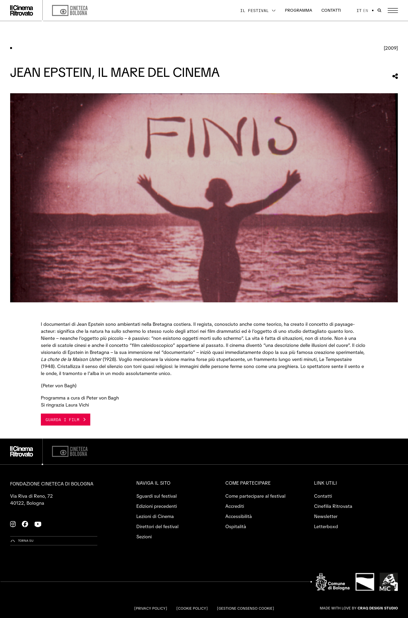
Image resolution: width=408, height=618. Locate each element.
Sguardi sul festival (156, 496)
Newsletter (325, 516)
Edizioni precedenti (156, 506)
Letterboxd (326, 526)
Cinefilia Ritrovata (333, 506)
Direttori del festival (157, 526)
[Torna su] (22, 540)
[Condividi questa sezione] (395, 76)
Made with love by (359, 608)
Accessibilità (238, 516)
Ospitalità (235, 526)
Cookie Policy (192, 608)
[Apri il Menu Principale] (393, 10)
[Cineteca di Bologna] (70, 451)
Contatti (331, 10)
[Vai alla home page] (21, 10)
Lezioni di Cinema (155, 516)
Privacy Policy (150, 608)
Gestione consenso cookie (245, 608)
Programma (298, 10)
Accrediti (234, 506)
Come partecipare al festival (255, 496)
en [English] (365, 10)
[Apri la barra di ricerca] (379, 10)
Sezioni (144, 537)
